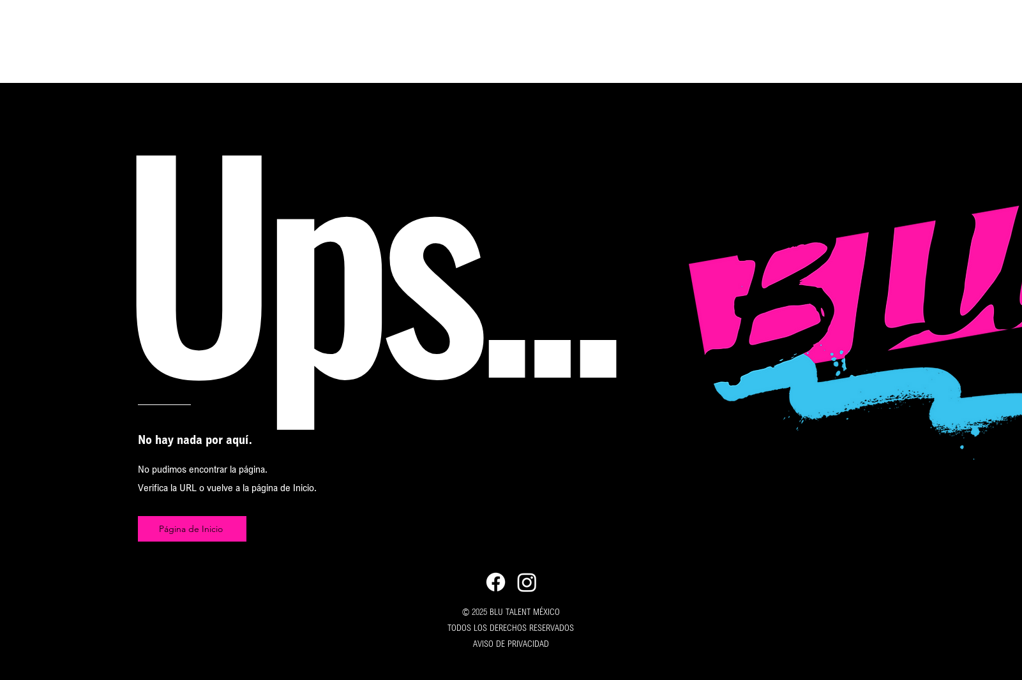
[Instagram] (527, 582)
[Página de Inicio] (192, 529)
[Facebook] (495, 582)
